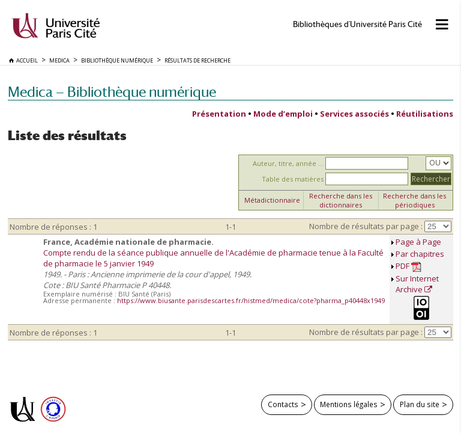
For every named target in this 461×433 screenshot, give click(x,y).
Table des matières (293, 178)
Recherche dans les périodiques (414, 200)
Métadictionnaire (272, 199)
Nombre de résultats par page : (366, 226)
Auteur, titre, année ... (288, 163)
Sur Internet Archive (417, 284)
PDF (408, 266)
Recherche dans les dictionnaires (340, 200)
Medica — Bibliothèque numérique (112, 92)
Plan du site (419, 404)
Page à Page (418, 241)
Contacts (283, 404)
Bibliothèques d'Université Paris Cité (357, 24)
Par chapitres (420, 253)
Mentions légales (349, 404)
